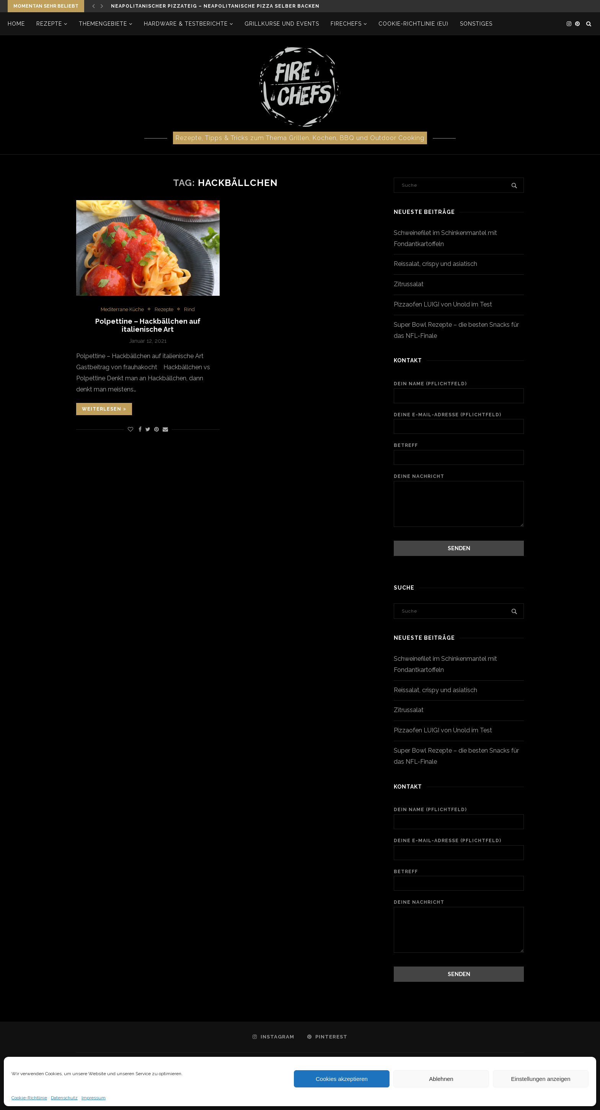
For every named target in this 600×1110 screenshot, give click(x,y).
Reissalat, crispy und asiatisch (435, 263)
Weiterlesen (104, 409)
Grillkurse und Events (282, 24)
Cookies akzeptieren (342, 1079)
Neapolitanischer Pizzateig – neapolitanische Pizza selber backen (215, 6)
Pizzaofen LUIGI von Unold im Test (443, 304)
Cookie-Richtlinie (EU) (413, 24)
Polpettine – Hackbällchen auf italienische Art (148, 325)
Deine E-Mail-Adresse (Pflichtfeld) (459, 423)
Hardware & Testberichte (186, 24)
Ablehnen (441, 1079)
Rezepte (49, 24)
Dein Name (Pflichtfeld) (459, 392)
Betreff (459, 454)
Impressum (94, 1097)
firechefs (346, 24)
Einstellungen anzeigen (540, 1079)
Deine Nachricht (459, 480)
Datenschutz (64, 1097)
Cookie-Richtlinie (29, 1097)
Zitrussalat (409, 284)
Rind (189, 309)
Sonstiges (476, 24)
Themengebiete (103, 24)
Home (16, 24)
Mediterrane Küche (122, 309)
